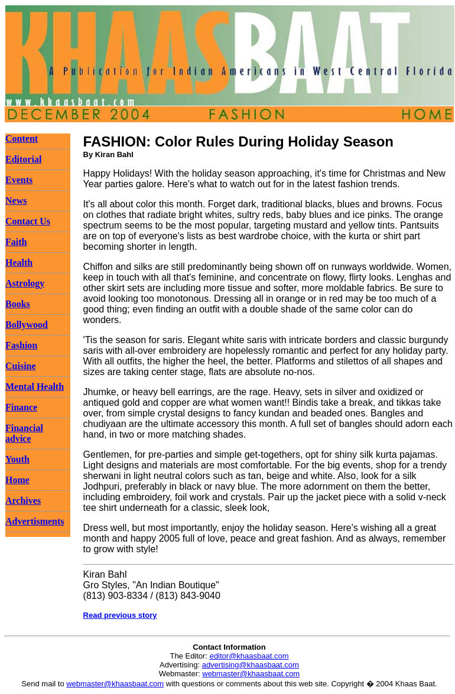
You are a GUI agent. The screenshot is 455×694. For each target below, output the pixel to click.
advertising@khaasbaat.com (250, 664)
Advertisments (34, 521)
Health (18, 263)
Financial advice (24, 433)
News (16, 201)
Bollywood (26, 325)
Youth (17, 459)
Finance (21, 407)
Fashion (21, 345)
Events (18, 180)
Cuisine (20, 366)
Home (17, 480)
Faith (16, 242)
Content (21, 138)
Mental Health (34, 387)
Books (17, 304)
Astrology (24, 283)
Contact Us (27, 221)
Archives (23, 501)
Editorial (23, 159)
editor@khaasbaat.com (249, 655)
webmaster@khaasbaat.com (251, 673)
